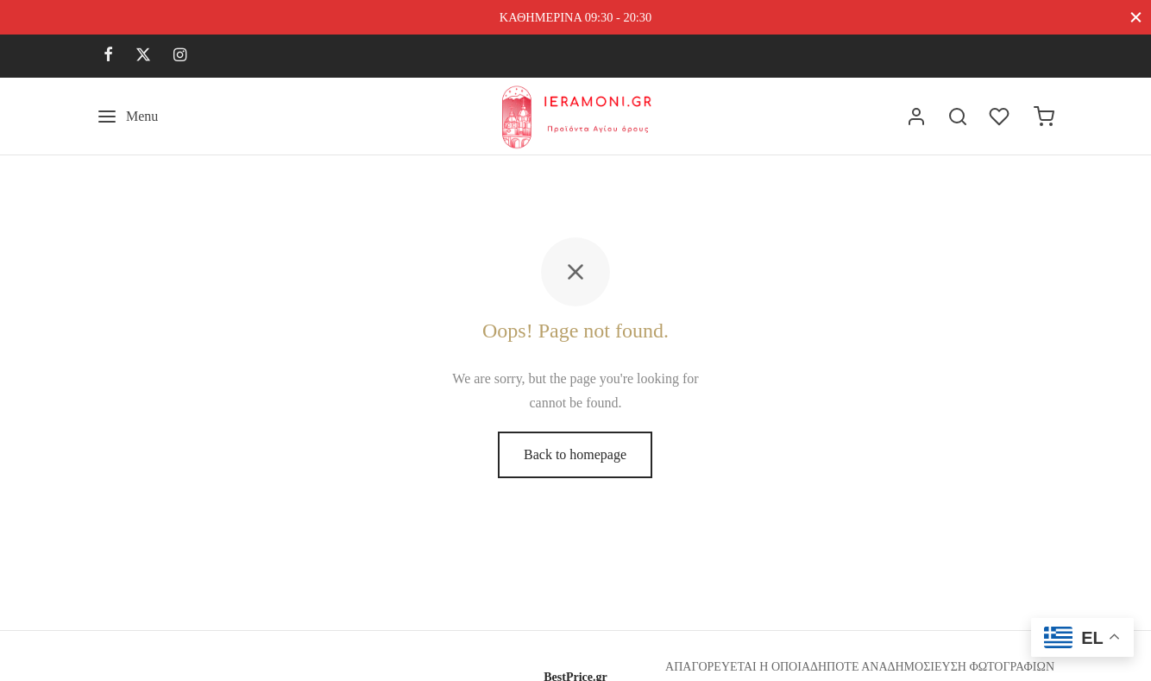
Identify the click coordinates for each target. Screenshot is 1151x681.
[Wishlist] (1001, 116)
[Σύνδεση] (916, 116)
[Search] (957, 116)
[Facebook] (108, 56)
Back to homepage (575, 454)
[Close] (1135, 16)
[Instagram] (180, 56)
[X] (143, 56)
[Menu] (127, 116)
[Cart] (1044, 116)
